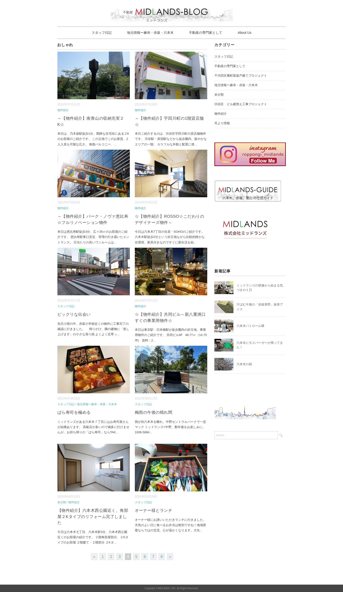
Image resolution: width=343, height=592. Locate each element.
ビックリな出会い (74, 314)
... (115, 144)
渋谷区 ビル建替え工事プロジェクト (240, 104)
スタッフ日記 (102, 33)
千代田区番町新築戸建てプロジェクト (240, 75)
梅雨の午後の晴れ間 (153, 412)
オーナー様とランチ (153, 510)
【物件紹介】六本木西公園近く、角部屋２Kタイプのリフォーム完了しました (92, 516)
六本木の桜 (244, 364)
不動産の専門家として (205, 33)
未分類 (61, 502)
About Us (245, 33)
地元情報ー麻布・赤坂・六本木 (150, 33)
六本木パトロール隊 (250, 326)
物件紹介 (63, 110)
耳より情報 (222, 123)
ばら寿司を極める (74, 412)
